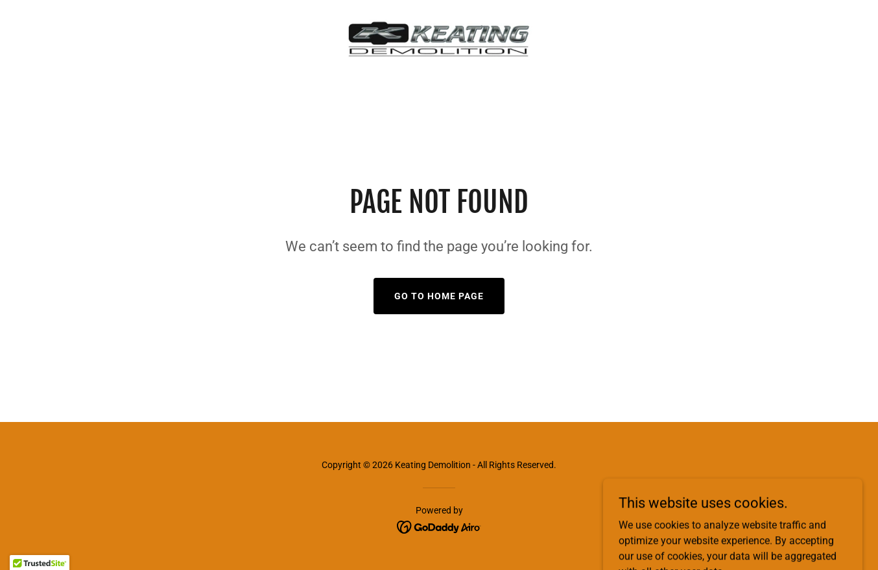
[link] (439, 37)
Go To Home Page (439, 296)
